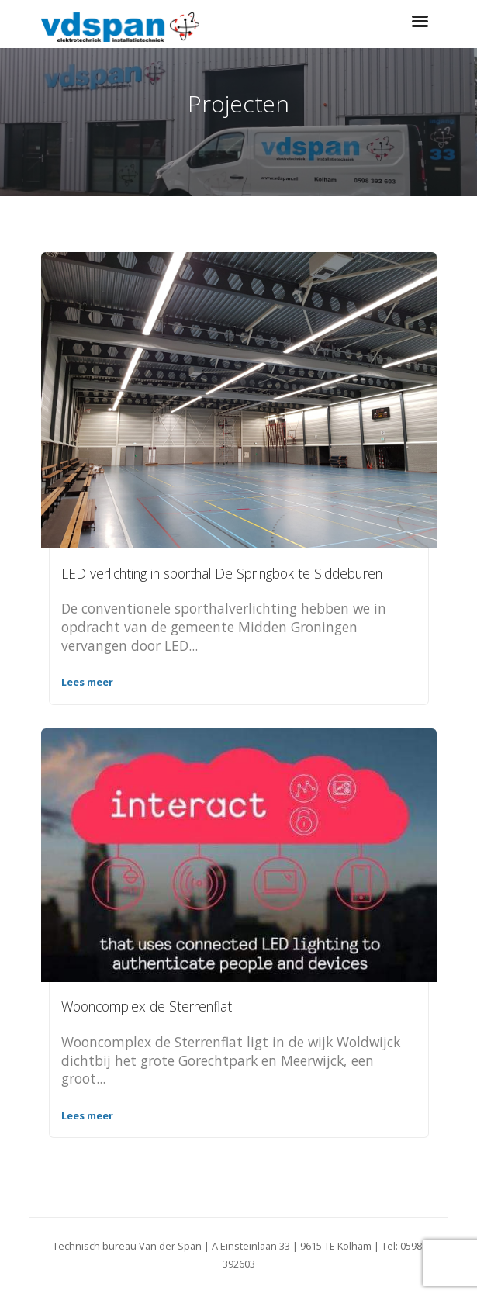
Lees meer (87, 682)
